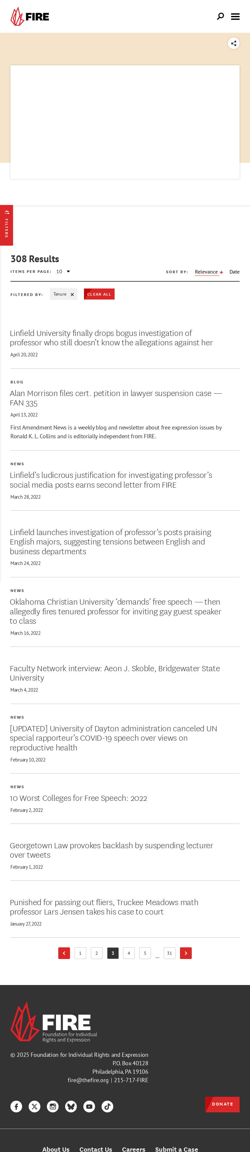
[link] (31, 16)
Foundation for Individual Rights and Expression (89, 1054)
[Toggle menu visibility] (235, 16)
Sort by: (177, 272)
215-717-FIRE (131, 1080)
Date (234, 271)
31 (171, 954)
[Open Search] (221, 16)
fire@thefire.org (88, 1080)
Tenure (63, 294)
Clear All (99, 294)
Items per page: (31, 271)
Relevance (207, 271)
